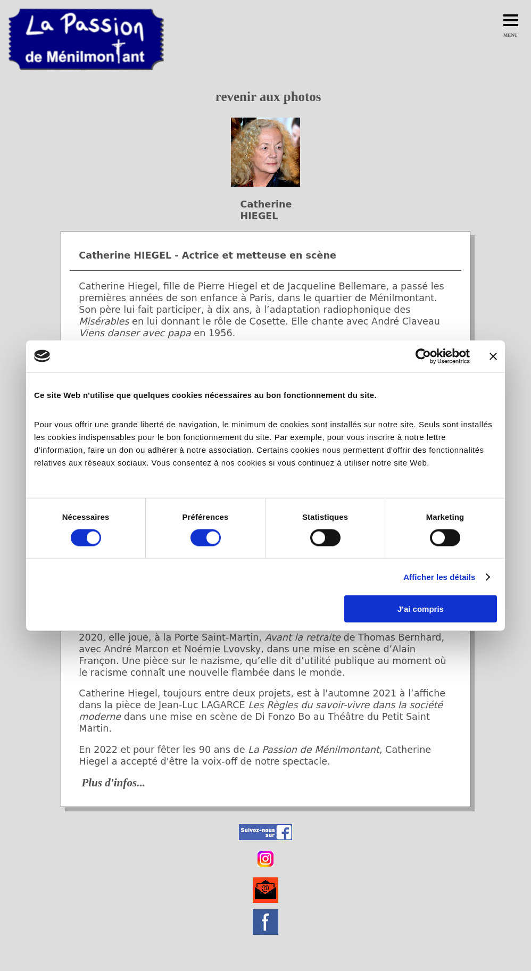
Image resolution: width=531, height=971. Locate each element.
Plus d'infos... (113, 782)
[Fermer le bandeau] (493, 356)
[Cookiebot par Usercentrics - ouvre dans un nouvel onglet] (423, 356)
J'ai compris (420, 608)
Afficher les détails (439, 576)
